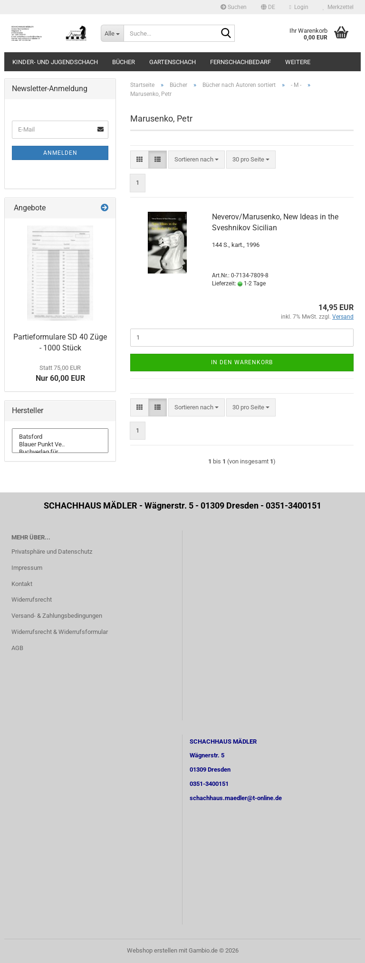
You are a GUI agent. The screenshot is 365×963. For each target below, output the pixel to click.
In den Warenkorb (242, 362)
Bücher (123, 62)
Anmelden (60, 153)
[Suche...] (112, 33)
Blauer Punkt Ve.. (60, 444)
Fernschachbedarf (240, 62)
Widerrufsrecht (31, 599)
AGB (17, 647)
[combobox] (196, 160)
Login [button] (298, 7)
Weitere (297, 62)
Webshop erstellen (152, 950)
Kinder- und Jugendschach (55, 62)
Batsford (60, 437)
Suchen (234, 7)
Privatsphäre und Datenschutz (51, 551)
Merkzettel (338, 7)
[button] (268, 7)
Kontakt (21, 583)
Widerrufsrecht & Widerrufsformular (59, 631)
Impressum (26, 567)
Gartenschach (172, 62)
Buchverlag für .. (60, 452)
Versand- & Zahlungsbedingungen (56, 615)
